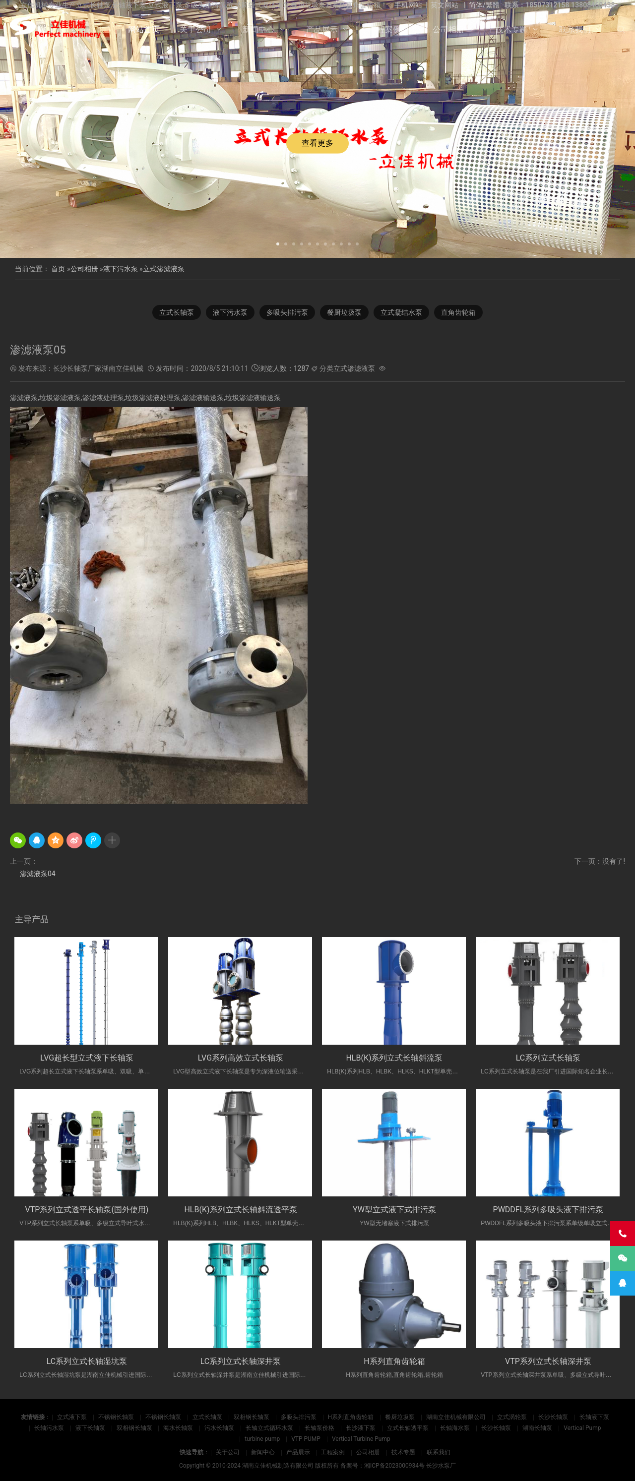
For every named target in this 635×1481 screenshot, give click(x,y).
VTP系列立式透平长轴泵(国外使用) (87, 1209)
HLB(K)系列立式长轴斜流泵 (394, 1058)
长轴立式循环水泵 (269, 1427)
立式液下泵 (72, 1417)
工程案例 (385, 29)
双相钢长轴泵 (251, 1417)
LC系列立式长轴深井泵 (240, 1361)
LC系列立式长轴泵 (548, 1058)
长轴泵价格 (319, 1427)
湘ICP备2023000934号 (394, 1465)
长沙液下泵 (361, 1427)
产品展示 (322, 29)
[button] (278, 243)
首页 (58, 269)
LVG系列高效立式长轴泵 (240, 1058)
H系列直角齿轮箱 (394, 1361)
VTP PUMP (305, 1438)
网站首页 (144, 29)
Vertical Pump (582, 1427)
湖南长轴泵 (537, 1427)
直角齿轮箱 (458, 312)
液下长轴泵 (90, 1427)
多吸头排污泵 (287, 312)
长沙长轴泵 (553, 1417)
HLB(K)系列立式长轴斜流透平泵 (240, 1209)
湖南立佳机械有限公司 (456, 1417)
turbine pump (262, 1438)
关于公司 (195, 29)
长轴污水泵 (49, 1427)
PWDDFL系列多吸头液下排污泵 (548, 1209)
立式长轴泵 (176, 312)
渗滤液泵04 (38, 874)
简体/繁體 (484, 5)
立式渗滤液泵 (164, 269)
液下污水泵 (120, 269)
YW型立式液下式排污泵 (394, 1209)
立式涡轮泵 (512, 1417)
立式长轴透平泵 (408, 1427)
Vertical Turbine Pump (361, 1438)
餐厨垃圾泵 (344, 312)
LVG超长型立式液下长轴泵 (86, 1058)
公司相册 (448, 29)
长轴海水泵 (455, 1427)
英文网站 (444, 5)
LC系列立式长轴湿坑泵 (87, 1361)
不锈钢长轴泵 (116, 1417)
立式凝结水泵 (401, 312)
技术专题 (511, 29)
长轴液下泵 (594, 1417)
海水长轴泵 (178, 1427)
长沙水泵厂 (441, 1465)
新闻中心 (258, 29)
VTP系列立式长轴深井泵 (548, 1361)
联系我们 (575, 29)
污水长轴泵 (219, 1427)
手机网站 (408, 5)
